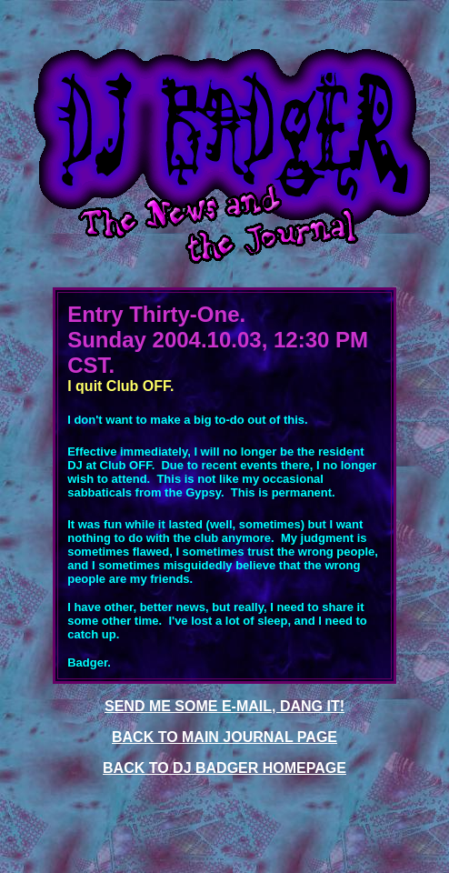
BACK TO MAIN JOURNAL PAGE (224, 737)
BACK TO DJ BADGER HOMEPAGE (224, 768)
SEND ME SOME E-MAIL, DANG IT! (224, 706)
